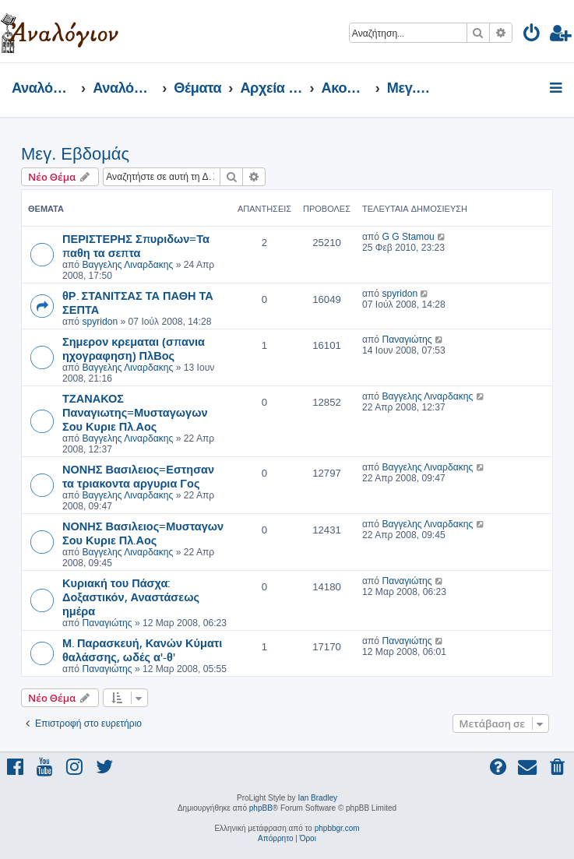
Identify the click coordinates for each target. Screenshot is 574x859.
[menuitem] (532, 35)
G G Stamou (408, 236)
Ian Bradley (317, 798)
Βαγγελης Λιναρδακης (127, 264)
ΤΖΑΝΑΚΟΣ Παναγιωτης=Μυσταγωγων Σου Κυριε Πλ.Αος (134, 412)
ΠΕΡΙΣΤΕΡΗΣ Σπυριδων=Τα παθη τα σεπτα (136, 245)
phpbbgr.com (337, 828)
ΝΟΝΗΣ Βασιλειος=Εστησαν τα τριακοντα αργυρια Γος (138, 476)
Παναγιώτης (406, 339)
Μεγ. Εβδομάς (75, 154)
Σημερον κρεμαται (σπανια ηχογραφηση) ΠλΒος (133, 348)
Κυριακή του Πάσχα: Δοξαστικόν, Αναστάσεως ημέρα (130, 597)
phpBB (261, 808)
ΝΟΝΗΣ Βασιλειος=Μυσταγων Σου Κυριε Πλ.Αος (143, 533)
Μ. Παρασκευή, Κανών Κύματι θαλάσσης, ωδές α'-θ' (142, 649)
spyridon (100, 321)
